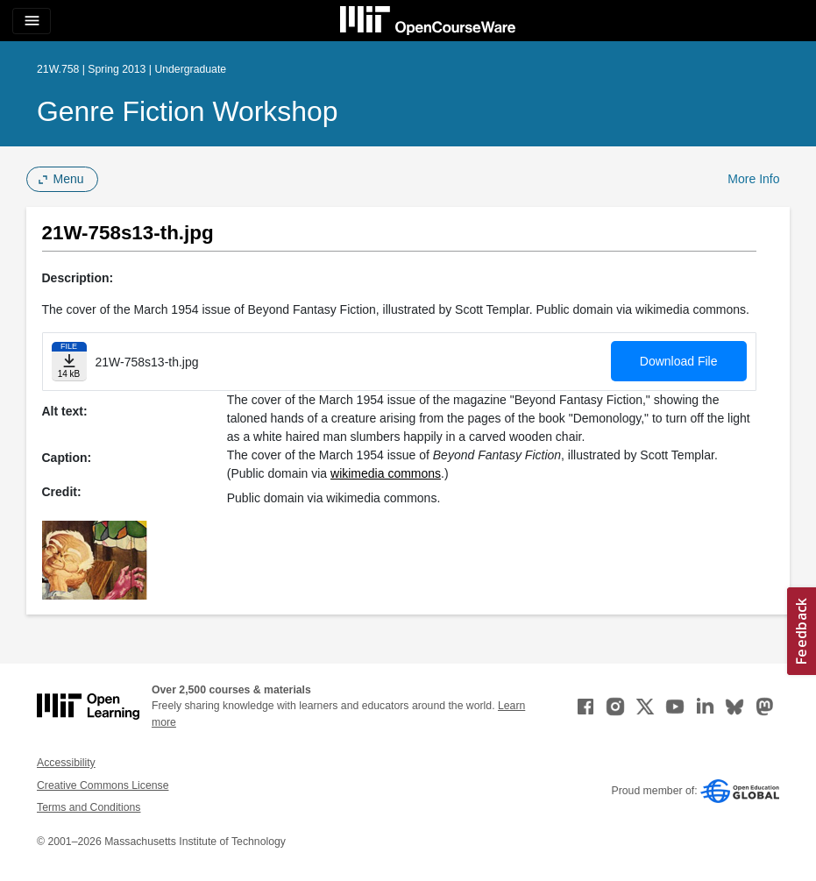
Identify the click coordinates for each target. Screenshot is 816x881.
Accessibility (66, 763)
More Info (753, 179)
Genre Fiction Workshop (187, 111)
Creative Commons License (102, 785)
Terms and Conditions (88, 807)
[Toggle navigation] (31, 21)
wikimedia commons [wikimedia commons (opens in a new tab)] (385, 473)
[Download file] (69, 361)
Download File (679, 361)
